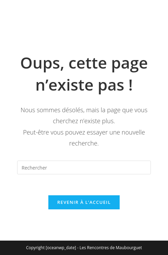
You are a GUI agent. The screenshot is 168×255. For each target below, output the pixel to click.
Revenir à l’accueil (84, 202)
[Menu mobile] (19, 21)
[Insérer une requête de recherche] (84, 167)
